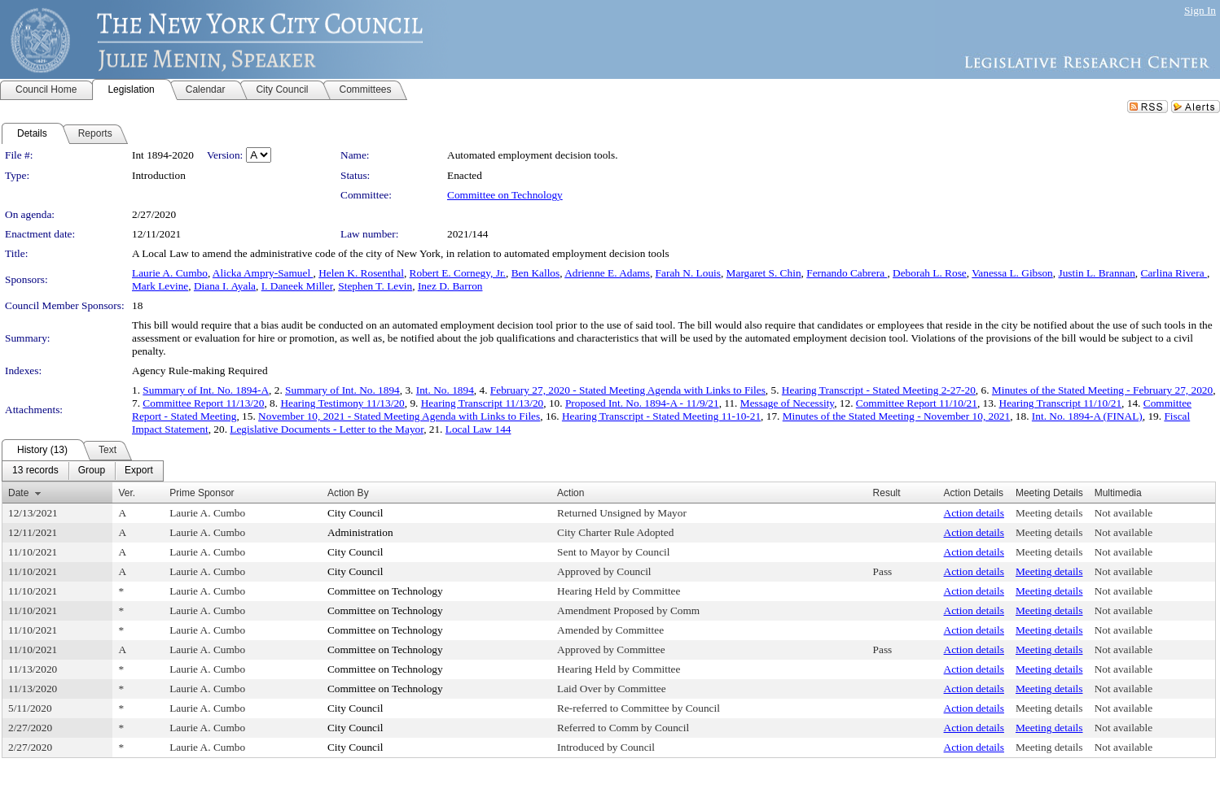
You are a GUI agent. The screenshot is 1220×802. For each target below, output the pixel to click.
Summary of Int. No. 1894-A (206, 390)
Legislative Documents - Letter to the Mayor (326, 429)
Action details (974, 513)
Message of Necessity (787, 403)
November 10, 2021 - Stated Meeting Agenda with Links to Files (399, 416)
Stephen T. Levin (375, 286)
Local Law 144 (478, 429)
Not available (1123, 513)
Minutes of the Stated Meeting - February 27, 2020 (1102, 390)
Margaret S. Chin (763, 273)
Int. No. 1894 (445, 390)
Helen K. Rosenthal (361, 273)
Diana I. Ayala (225, 286)
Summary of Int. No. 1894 (342, 390)
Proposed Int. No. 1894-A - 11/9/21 (642, 403)
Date (18, 493)
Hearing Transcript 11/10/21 (1060, 403)
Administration (360, 532)
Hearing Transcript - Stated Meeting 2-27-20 (879, 390)
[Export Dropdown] (139, 471)
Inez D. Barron (450, 286)
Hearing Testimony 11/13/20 (342, 403)
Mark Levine (160, 286)
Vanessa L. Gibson (1012, 273)
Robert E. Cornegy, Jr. (458, 273)
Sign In (1200, 10)
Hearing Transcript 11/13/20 (482, 403)
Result (887, 493)
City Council (355, 513)
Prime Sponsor (201, 493)
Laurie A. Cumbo (170, 273)
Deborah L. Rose (930, 273)
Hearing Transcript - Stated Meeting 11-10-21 (661, 416)
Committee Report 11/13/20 (203, 403)
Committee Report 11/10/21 (916, 403)
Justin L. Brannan (1096, 273)
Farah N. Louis (688, 273)
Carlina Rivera (1174, 273)
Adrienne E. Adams (607, 273)
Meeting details (1049, 513)
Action (570, 493)
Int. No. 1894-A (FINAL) (1087, 416)
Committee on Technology (505, 195)
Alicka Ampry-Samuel (263, 273)
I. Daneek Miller (297, 286)
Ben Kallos (535, 273)
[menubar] (83, 471)
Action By (348, 493)
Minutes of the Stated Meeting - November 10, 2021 (896, 416)
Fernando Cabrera (846, 273)
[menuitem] (35, 471)
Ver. (126, 493)
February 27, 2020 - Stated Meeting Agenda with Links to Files (628, 390)
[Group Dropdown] (91, 471)
